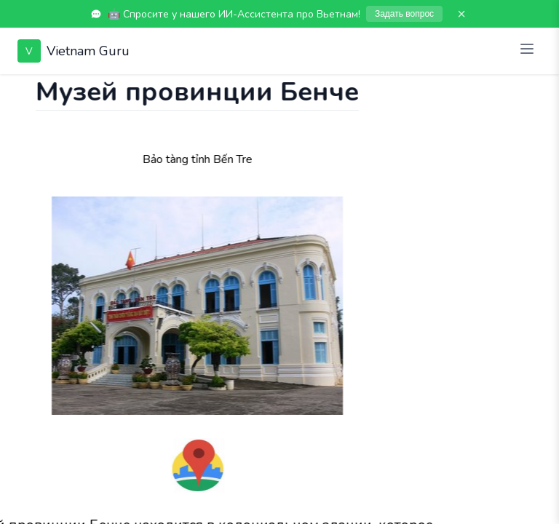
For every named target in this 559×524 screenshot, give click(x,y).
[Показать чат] (14, 89)
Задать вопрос (404, 14)
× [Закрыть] (461, 14)
